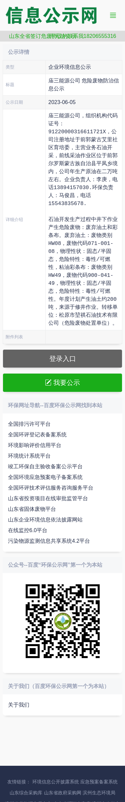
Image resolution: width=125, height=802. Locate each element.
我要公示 (62, 383)
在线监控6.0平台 (27, 530)
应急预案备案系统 (99, 781)
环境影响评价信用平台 (34, 445)
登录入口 (62, 358)
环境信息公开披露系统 (55, 781)
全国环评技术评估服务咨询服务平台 (50, 488)
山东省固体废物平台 (32, 509)
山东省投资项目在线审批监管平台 (48, 498)
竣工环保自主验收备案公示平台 (45, 466)
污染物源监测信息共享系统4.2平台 (49, 541)
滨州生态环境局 (99, 792)
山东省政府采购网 (62, 792)
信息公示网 (55, 15)
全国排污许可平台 (29, 424)
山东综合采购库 (26, 792)
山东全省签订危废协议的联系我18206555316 (62, 36)
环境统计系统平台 (29, 456)
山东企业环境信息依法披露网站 (45, 519)
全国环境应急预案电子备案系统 (45, 477)
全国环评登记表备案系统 (37, 434)
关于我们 (18, 705)
